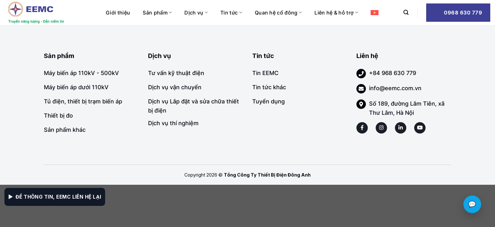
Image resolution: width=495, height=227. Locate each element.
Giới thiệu (118, 12)
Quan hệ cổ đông (278, 12)
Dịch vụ (196, 12)
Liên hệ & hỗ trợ (336, 12)
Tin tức (231, 12)
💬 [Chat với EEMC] (472, 204)
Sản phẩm (157, 12)
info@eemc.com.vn (395, 88)
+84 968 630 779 (392, 73)
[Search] (406, 12)
